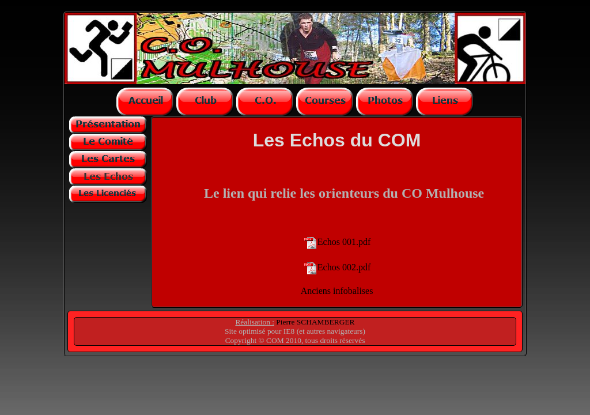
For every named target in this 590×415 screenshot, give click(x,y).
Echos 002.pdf (343, 266)
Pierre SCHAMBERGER (314, 322)
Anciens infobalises (337, 291)
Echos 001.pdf (343, 241)
